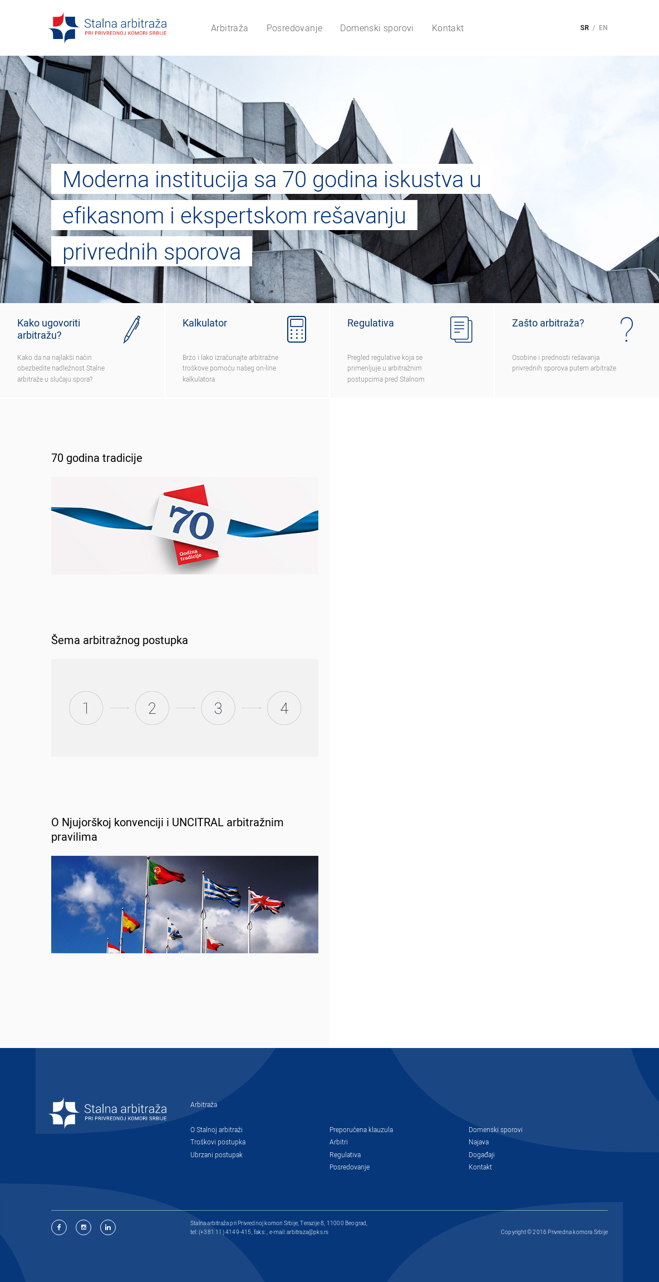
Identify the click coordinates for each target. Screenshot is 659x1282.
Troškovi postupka (217, 1141)
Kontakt (480, 1166)
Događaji (482, 1154)
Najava (479, 1141)
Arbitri (339, 1141)
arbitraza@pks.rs (307, 1232)
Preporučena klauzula (361, 1129)
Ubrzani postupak (216, 1154)
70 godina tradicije (96, 457)
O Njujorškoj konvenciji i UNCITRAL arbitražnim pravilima (167, 830)
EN (603, 28)
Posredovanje (350, 1166)
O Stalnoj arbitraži (216, 1129)
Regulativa (345, 1154)
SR (585, 28)
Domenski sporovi (496, 1129)
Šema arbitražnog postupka (119, 639)
